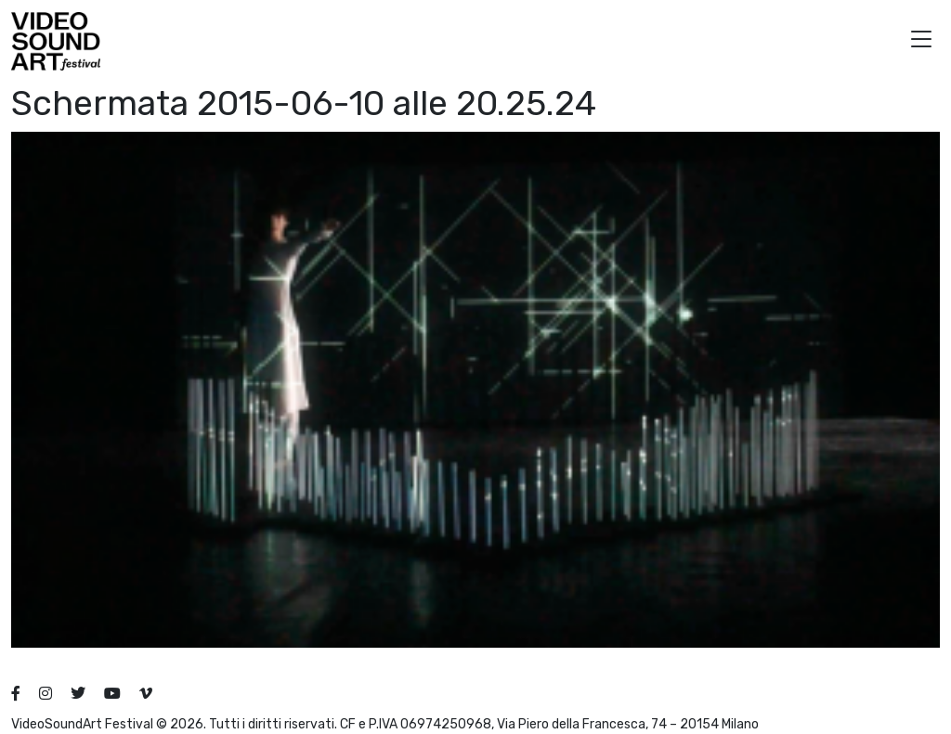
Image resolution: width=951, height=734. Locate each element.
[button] (921, 41)
